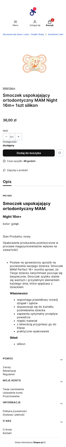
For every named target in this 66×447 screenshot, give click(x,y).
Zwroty (7, 367)
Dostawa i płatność (14, 414)
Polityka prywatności (15, 411)
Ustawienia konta (13, 392)
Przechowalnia (11, 396)
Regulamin (9, 374)
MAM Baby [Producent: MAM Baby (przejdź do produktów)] (9, 88)
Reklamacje (9, 370)
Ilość (5, 130)
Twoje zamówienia (13, 389)
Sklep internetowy (29, 442)
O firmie (7, 429)
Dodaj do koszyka (29, 153)
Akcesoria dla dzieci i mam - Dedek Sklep (23, 34)
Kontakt (7, 433)
